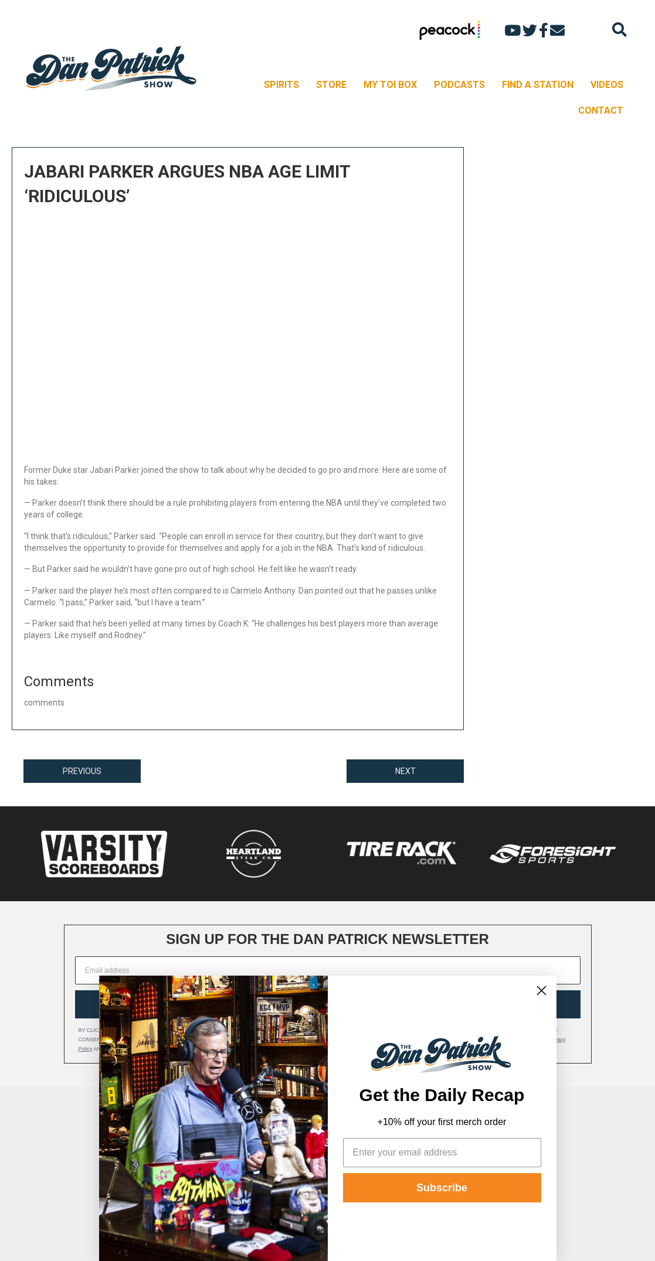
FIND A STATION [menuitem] (537, 84)
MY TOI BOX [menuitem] (390, 84)
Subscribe (441, 1188)
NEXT (405, 771)
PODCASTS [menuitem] (459, 84)
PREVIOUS (82, 771)
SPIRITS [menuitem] (281, 84)
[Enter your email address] (442, 1152)
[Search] (620, 30)
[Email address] (328, 970)
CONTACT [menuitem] (600, 110)
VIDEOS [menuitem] (606, 84)
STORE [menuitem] (331, 84)
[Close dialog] (541, 990)
